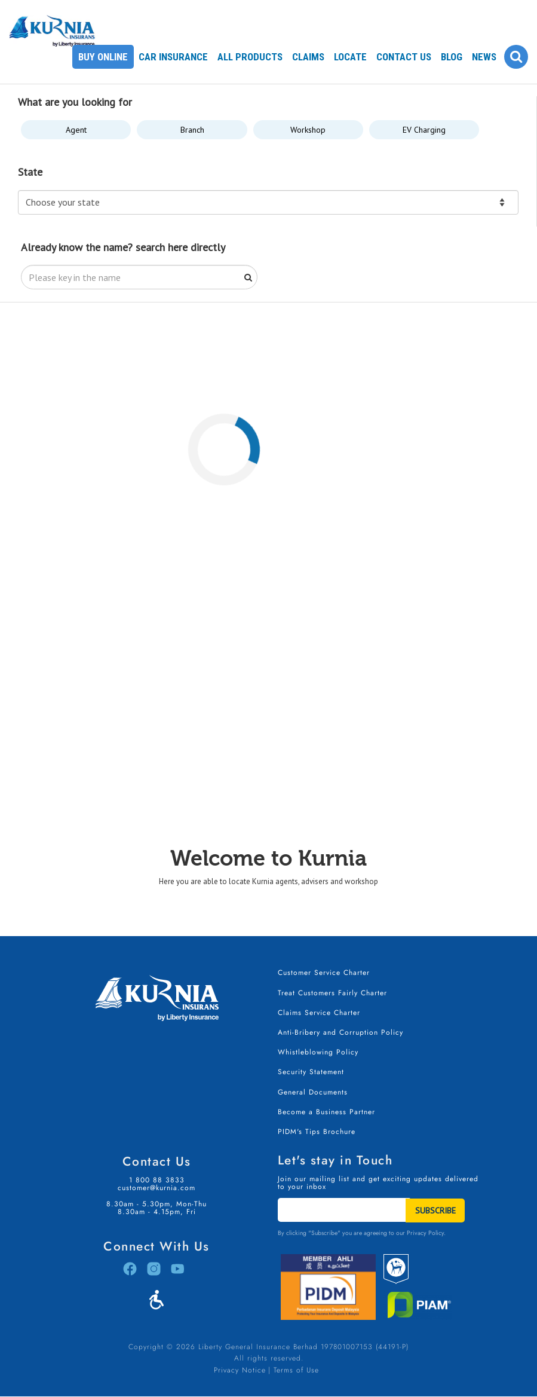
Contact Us (403, 57)
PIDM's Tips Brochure (316, 1131)
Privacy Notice (240, 1370)
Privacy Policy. (426, 1232)
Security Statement (311, 1071)
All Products (250, 57)
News (484, 57)
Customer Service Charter (324, 972)
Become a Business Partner (326, 1111)
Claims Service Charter (319, 1012)
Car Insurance (173, 57)
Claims (308, 57)
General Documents (313, 1092)
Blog (451, 57)
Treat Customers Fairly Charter (332, 993)
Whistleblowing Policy (318, 1052)
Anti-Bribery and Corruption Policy (340, 1032)
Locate (350, 57)
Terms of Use (296, 1370)
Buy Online (103, 57)
